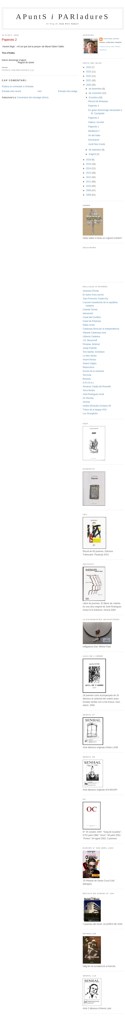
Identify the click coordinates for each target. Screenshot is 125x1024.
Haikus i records (96, 122)
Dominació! (93, 140)
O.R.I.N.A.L (88, 382)
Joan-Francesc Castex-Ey (95, 298)
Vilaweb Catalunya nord (94, 332)
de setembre (95, 149)
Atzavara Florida (91, 291)
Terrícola (87, 375)
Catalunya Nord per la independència (101, 329)
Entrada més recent (11, 91)
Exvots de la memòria (93, 371)
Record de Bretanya (98, 101)
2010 (89, 186)
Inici (40, 91)
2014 (89, 168)
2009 (89, 190)
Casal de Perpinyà (92, 321)
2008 (89, 195)
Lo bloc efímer (90, 355)
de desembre (95, 88)
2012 (89, 177)
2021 (89, 80)
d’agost (93, 154)
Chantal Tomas (90, 309)
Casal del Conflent (92, 317)
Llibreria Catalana (91, 336)
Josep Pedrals (90, 348)
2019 (89, 159)
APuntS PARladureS (62, 16)
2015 (89, 164)
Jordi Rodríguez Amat (93, 394)
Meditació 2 (93, 131)
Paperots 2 (9, 39)
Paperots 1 (93, 126)
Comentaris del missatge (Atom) (32, 97)
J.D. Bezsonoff (90, 340)
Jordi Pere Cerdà (96, 144)
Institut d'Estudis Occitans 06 (97, 406)
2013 (89, 173)
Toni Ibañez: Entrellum (94, 352)
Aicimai (86, 402)
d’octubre (94, 97)
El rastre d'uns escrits (93, 294)
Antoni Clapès (90, 363)
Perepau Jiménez (91, 344)
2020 (89, 85)
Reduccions (88, 367)
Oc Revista (88, 398)
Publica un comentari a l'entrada (17, 86)
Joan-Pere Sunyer (111, 39)
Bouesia (87, 379)
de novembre (95, 93)
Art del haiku (94, 135)
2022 (89, 76)
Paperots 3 (93, 105)
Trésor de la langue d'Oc (95, 409)
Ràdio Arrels (89, 325)
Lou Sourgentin (90, 413)
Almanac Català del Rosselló (97, 386)
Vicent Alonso (89, 359)
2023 (89, 71)
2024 (89, 67)
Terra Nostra (89, 390)
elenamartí (88, 313)
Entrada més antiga (67, 91)
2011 (89, 181)
